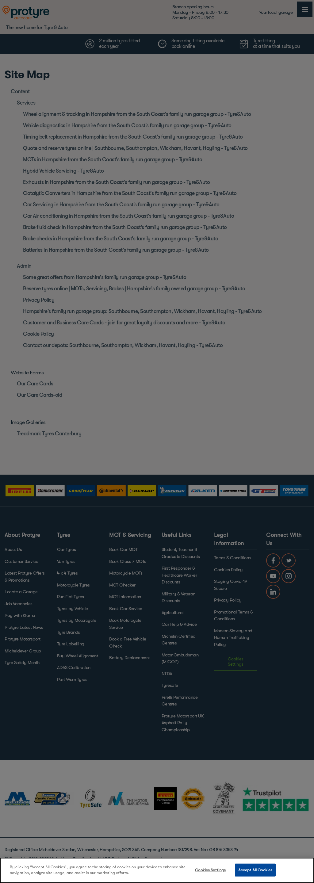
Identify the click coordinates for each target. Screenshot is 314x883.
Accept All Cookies (255, 870)
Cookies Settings (210, 870)
